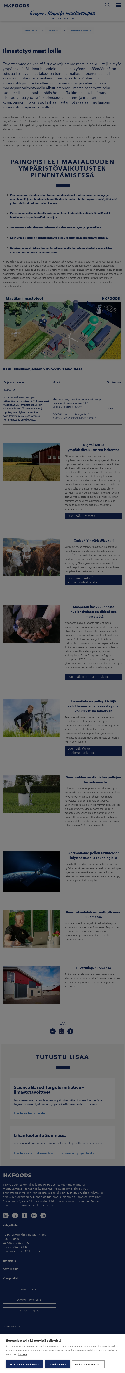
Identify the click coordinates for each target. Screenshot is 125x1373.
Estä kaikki (57, 1364)
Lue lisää (22, 1354)
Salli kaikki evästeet (24, 1364)
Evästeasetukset (88, 1364)
